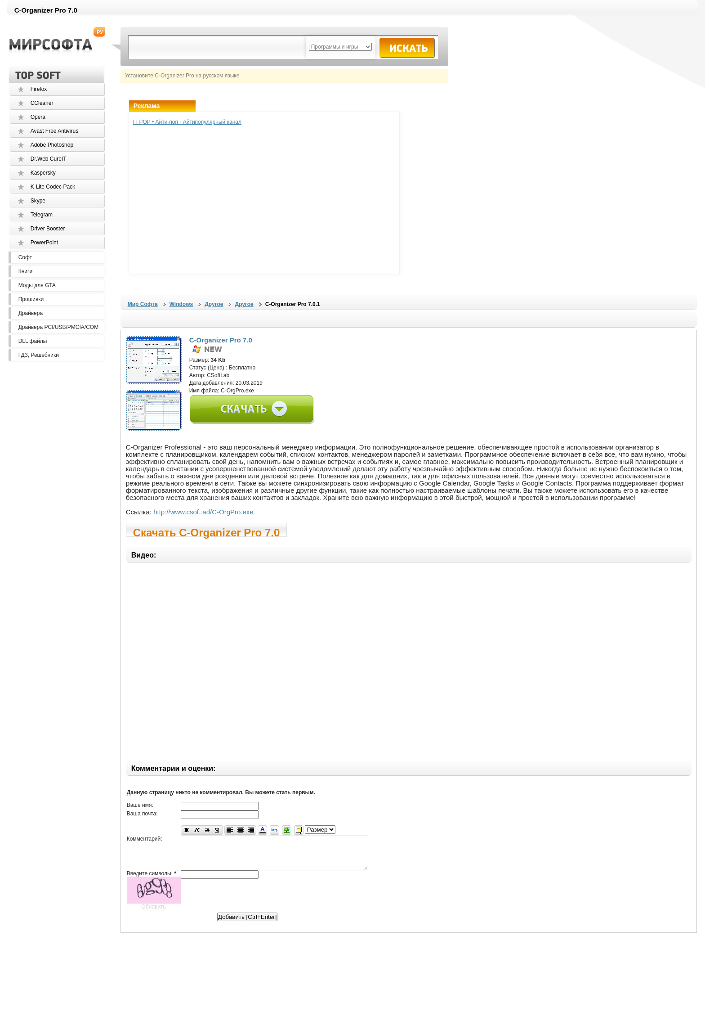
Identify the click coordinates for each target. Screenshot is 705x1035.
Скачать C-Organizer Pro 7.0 (206, 531)
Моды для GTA (37, 285)
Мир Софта (143, 304)
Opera (38, 117)
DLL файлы (32, 341)
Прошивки (31, 299)
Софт (25, 257)
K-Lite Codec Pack (53, 187)
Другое (214, 304)
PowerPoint (44, 242)
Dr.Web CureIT (49, 159)
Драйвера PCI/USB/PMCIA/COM (58, 327)
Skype (38, 201)
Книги (25, 271)
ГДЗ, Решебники (38, 355)
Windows (181, 304)
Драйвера (30, 313)
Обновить (154, 913)
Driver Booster (48, 228)
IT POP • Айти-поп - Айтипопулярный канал (187, 122)
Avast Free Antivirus (55, 131)
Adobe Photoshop (52, 145)
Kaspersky (43, 173)
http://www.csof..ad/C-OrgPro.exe (203, 512)
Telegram (42, 215)
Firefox (39, 89)
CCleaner (42, 103)
